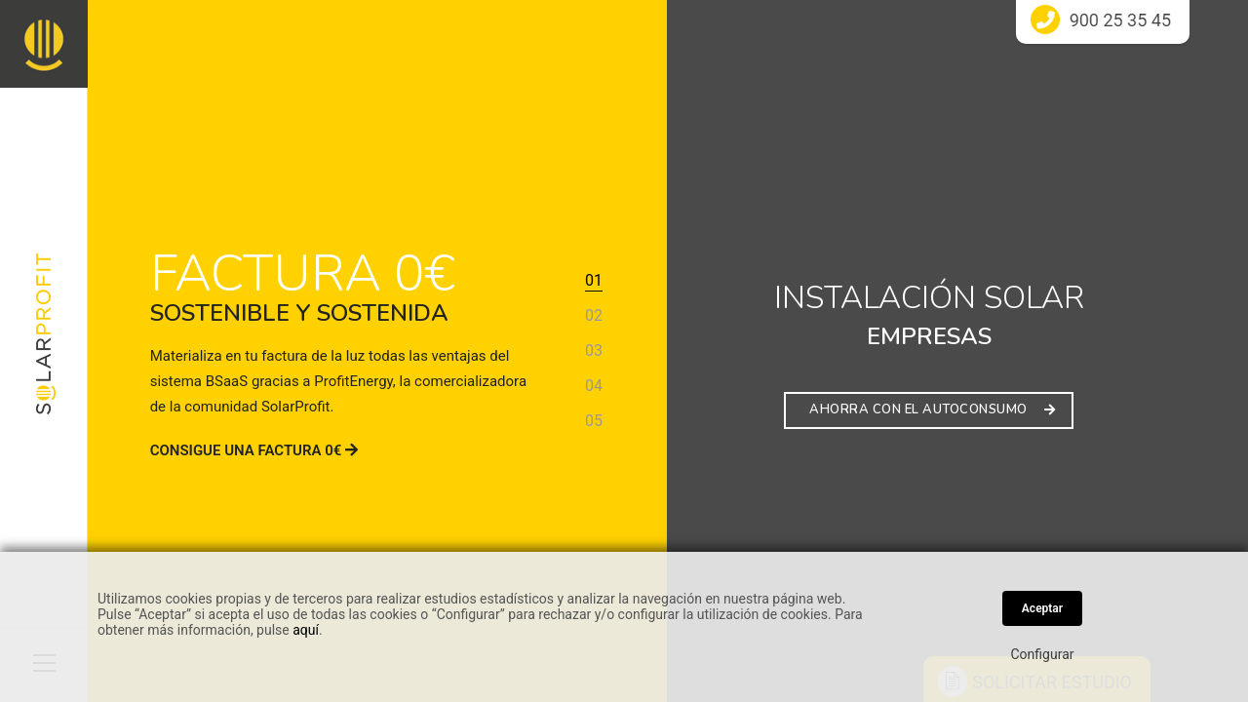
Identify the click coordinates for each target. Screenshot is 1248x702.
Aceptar (1042, 608)
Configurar (1042, 654)
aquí (305, 630)
